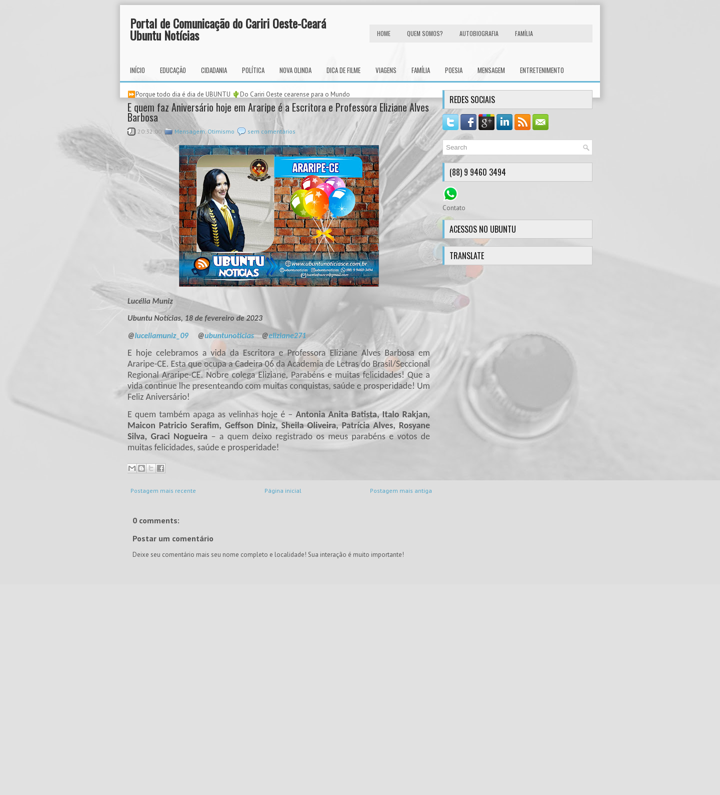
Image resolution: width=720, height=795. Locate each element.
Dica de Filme (343, 70)
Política (253, 70)
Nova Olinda (296, 70)
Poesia (453, 70)
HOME (383, 33)
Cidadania (214, 70)
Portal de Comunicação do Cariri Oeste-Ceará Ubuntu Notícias (228, 29)
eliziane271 (287, 335)
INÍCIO (137, 70)
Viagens (386, 70)
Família (421, 70)
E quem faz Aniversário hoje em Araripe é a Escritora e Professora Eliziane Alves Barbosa (278, 112)
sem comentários (272, 131)
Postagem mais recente (163, 490)
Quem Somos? (425, 33)
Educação (173, 70)
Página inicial (283, 490)
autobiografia (479, 33)
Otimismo (221, 131)
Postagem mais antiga (401, 490)
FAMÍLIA (524, 33)
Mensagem (491, 70)
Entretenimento (542, 70)
